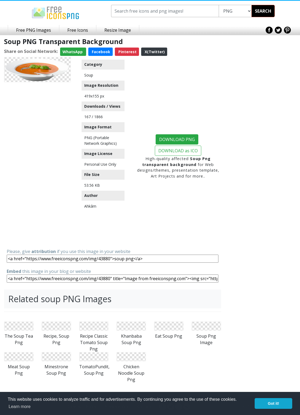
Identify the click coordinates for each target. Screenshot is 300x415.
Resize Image (117, 30)
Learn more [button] (20, 406)
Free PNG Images (33, 30)
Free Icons (77, 30)
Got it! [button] (273, 403)
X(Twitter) (154, 51)
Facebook (100, 51)
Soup (88, 75)
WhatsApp (73, 51)
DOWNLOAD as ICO (178, 151)
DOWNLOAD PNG (177, 139)
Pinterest (127, 51)
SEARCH (263, 11)
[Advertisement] (37, 165)
